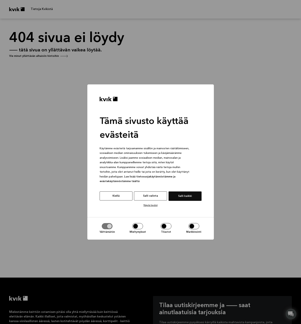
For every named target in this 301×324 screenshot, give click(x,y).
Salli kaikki (185, 196)
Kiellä (116, 196)
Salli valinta (150, 196)
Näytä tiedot (151, 205)
